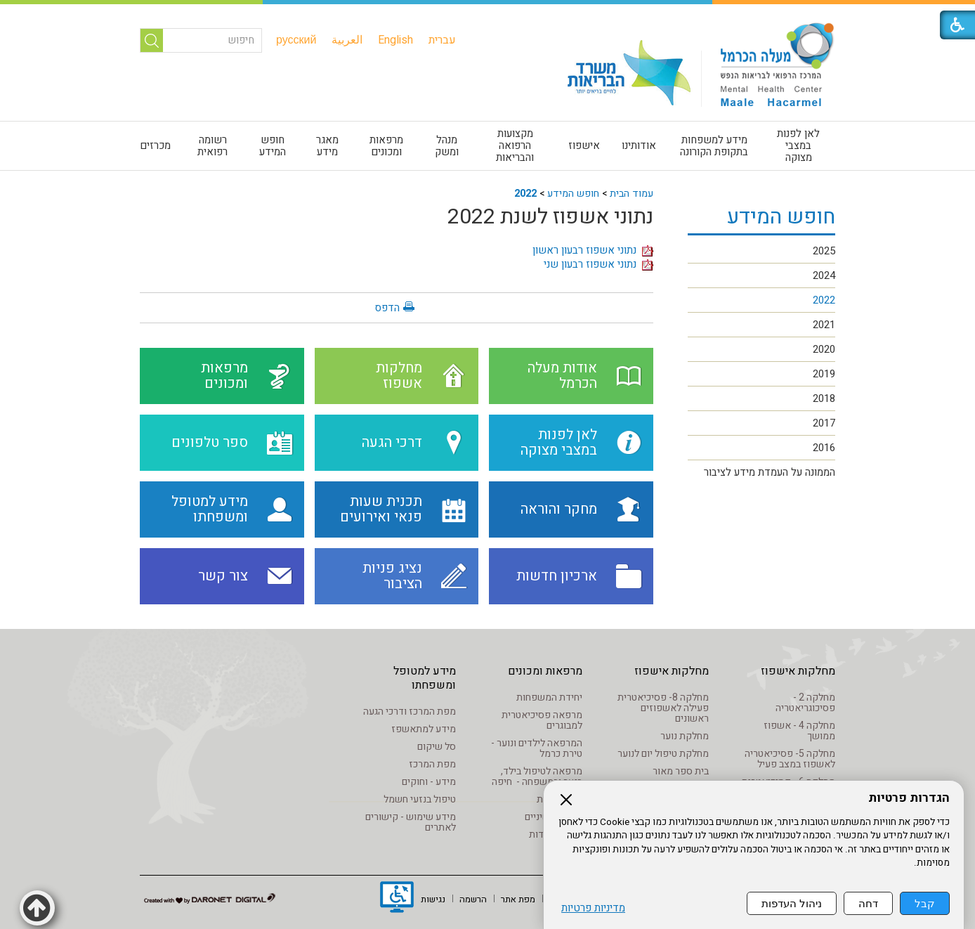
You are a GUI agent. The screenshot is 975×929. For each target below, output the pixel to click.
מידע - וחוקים (429, 781)
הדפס (387, 308)
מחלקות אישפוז (798, 671)
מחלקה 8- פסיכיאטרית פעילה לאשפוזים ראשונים (663, 708)
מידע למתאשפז (423, 729)
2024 (824, 275)
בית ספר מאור (681, 771)
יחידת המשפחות (549, 697)
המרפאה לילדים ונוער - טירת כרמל (536, 748)
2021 (824, 324)
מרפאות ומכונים (386, 146)
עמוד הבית (631, 193)
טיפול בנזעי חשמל (420, 799)
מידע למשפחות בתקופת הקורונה (714, 146)
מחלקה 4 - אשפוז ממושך (799, 730)
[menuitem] (442, 40)
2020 (824, 349)
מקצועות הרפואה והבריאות (515, 145)
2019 (824, 374)
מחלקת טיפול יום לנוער (663, 753)
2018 (824, 398)
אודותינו (639, 145)
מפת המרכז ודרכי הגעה (409, 711)
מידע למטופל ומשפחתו (424, 678)
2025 (824, 251)
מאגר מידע (327, 146)
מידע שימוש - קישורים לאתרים (410, 822)
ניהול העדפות (791, 903)
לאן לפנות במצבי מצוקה (798, 145)
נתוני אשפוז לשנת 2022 (550, 217)
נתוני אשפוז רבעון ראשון (592, 250)
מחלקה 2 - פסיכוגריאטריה (805, 702)
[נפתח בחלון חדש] (397, 898)
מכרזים (155, 145)
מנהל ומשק (447, 146)
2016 (824, 447)
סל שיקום (436, 746)
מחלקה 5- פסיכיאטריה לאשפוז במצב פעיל (790, 759)
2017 (824, 423)
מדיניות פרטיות (593, 908)
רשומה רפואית (212, 146)
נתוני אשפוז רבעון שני (598, 264)
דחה (868, 903)
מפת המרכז (432, 764)
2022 (525, 193)
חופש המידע (272, 146)
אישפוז (584, 145)
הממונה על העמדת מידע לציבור (769, 472)
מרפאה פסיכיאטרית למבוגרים (542, 720)
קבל (925, 903)
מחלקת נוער (684, 736)
